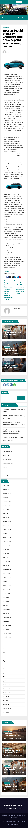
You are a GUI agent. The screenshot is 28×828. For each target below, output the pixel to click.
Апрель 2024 (6, 561)
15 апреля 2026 (9, 738)
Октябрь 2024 (7, 537)
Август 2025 (6, 505)
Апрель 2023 (6, 609)
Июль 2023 (6, 597)
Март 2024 (6, 565)
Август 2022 (6, 641)
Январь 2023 (6, 621)
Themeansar (14, 817)
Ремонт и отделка (8, 471)
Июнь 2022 (6, 649)
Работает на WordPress (7, 815)
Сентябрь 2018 (7, 689)
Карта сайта (23, 821)
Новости (5, 467)
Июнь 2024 (6, 553)
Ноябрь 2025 (6, 497)
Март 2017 (6, 704)
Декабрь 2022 (7, 625)
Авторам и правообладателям (12, 821)
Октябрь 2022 (7, 633)
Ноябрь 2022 (6, 629)
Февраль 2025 (7, 521)
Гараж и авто (6, 27)
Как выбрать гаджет (8, 463)
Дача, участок (7, 459)
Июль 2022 (6, 645)
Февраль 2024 (7, 569)
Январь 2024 (6, 573)
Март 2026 (6, 489)
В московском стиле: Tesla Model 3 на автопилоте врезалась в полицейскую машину (19, 287)
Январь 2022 (6, 669)
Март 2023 (6, 613)
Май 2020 (5, 677)
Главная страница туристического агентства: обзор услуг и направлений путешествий (14, 417)
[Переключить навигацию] (25, 17)
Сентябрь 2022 (7, 637)
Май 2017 (5, 701)
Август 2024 (6, 545)
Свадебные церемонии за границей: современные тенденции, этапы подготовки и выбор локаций (13, 431)
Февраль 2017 (7, 708)
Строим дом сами (8, 475)
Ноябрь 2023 (6, 581)
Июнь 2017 (6, 697)
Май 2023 (5, 605)
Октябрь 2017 (6, 693)
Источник (6, 271)
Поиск (4, 392)
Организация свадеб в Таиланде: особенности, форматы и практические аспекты (14, 424)
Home (3, 821)
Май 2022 (5, 653)
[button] (18, 17)
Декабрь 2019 (7, 681)
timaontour (13, 51)
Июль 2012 (6, 712)
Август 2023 (6, 593)
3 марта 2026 (9, 755)
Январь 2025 (6, 525)
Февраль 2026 (7, 493)
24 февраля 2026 (10, 772)
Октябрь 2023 (7, 585)
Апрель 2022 (6, 657)
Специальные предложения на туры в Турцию (11, 735)
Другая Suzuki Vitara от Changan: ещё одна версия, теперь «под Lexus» (13, 38)
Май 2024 (5, 557)
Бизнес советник (7, 451)
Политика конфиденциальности (14, 824)
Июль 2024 (6, 549)
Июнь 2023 (6, 601)
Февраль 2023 (7, 617)
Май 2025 (5, 513)
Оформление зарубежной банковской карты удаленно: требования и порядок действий (13, 438)
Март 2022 (6, 661)
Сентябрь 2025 (7, 501)
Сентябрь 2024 (7, 541)
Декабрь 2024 (7, 529)
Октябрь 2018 (7, 685)
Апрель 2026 (6, 485)
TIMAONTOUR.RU (10, 7)
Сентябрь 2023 (7, 589)
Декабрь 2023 (7, 577)
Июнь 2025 (6, 509)
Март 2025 (6, 517)
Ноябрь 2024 (6, 533)
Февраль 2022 (7, 665)
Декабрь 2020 (7, 673)
